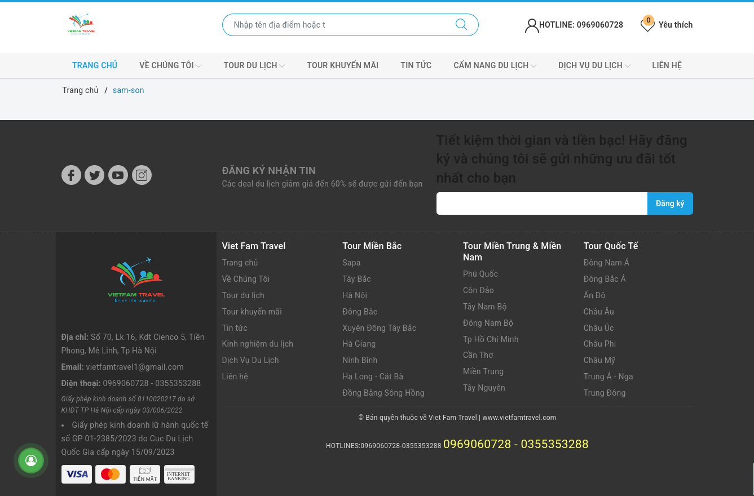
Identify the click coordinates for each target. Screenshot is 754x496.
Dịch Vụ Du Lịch (250, 360)
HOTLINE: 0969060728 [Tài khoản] (574, 24)
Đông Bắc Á (605, 279)
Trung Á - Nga (608, 376)
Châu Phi (600, 343)
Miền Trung (483, 371)
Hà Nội (354, 295)
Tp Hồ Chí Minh (491, 339)
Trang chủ (94, 65)
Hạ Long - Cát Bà (372, 376)
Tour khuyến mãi (342, 65)
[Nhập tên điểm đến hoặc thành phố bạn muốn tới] (333, 25)
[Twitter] (94, 175)
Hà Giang (359, 343)
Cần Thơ (478, 355)
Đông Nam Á (606, 262)
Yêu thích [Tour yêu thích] (667, 24)
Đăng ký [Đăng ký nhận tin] (670, 203)
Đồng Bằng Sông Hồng (383, 392)
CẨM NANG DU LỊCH (494, 66)
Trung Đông (605, 392)
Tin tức (415, 65)
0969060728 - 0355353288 (152, 383)
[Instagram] (142, 175)
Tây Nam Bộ (485, 306)
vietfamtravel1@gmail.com (135, 366)
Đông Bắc (359, 311)
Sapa (351, 262)
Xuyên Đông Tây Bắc (379, 328)
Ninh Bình (359, 360)
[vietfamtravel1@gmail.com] (542, 203)
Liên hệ (667, 65)
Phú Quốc (480, 273)
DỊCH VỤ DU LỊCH (594, 66)
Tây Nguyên (484, 387)
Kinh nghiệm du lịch (258, 343)
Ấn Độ (595, 295)
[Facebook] (71, 175)
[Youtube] (118, 175)
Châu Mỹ (599, 360)
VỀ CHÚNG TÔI (170, 66)
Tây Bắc (356, 279)
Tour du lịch (254, 66)
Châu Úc (599, 328)
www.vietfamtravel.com (520, 418)
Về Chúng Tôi (246, 279)
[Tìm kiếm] (461, 25)
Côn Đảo (478, 290)
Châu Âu (599, 311)
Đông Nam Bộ (488, 322)
